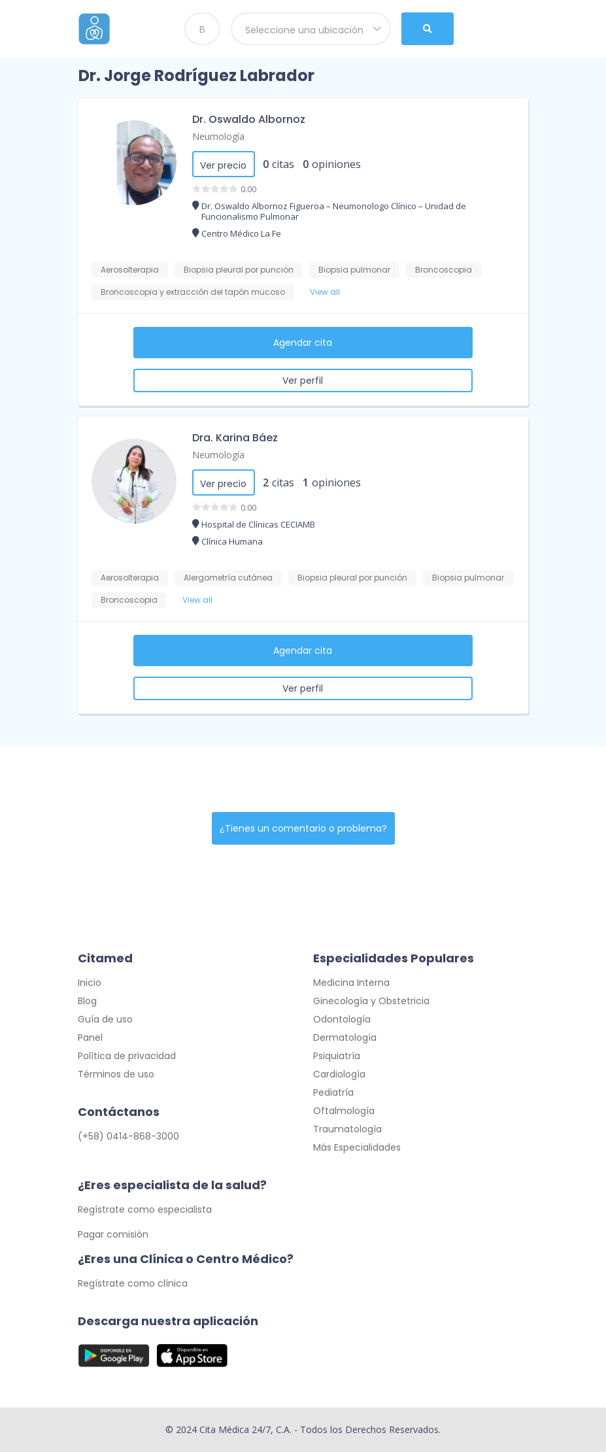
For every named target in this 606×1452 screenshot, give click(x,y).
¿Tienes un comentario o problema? (303, 828)
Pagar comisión (113, 1234)
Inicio (89, 982)
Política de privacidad (127, 1055)
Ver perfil (302, 380)
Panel (90, 1037)
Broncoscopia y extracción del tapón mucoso (193, 291)
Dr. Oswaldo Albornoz (248, 119)
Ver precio (223, 165)
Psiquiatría (336, 1055)
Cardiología (339, 1074)
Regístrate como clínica (133, 1283)
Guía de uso (105, 1019)
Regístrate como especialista (145, 1209)
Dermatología (345, 1037)
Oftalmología (344, 1110)
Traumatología (347, 1129)
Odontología (342, 1019)
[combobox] (311, 28)
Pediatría (333, 1092)
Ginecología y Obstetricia (371, 1000)
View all (325, 291)
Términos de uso (116, 1074)
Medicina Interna (351, 982)
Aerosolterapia (130, 269)
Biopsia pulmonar (354, 269)
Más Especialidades (357, 1147)
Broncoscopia (443, 269)
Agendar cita (302, 342)
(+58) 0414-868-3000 (128, 1136)
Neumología (218, 136)
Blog (87, 1000)
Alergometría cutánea (228, 577)
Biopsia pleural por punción (239, 269)
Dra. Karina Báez (235, 437)
